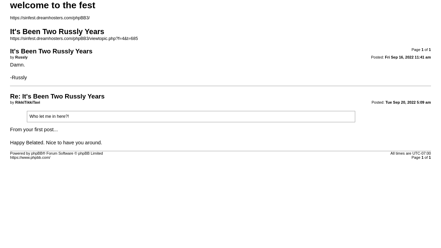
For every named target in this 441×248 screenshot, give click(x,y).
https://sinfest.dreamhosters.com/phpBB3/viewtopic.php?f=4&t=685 (74, 38)
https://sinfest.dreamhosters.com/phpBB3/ (50, 18)
